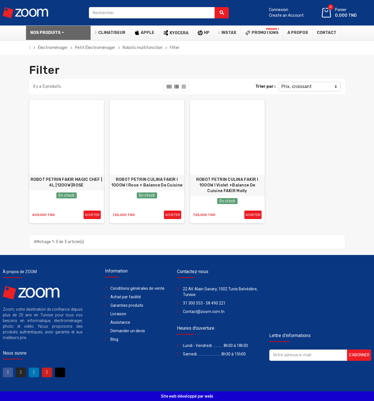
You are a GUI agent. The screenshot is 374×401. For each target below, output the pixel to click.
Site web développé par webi (187, 396)
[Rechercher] (159, 12)
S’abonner (359, 355)
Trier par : (265, 86)
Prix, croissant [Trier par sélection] (296, 86)
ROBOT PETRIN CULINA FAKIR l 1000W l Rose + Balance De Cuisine (146, 182)
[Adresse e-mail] (308, 355)
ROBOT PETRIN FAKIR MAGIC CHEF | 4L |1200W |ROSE (66, 182)
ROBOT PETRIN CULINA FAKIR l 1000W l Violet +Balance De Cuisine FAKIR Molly (227, 185)
